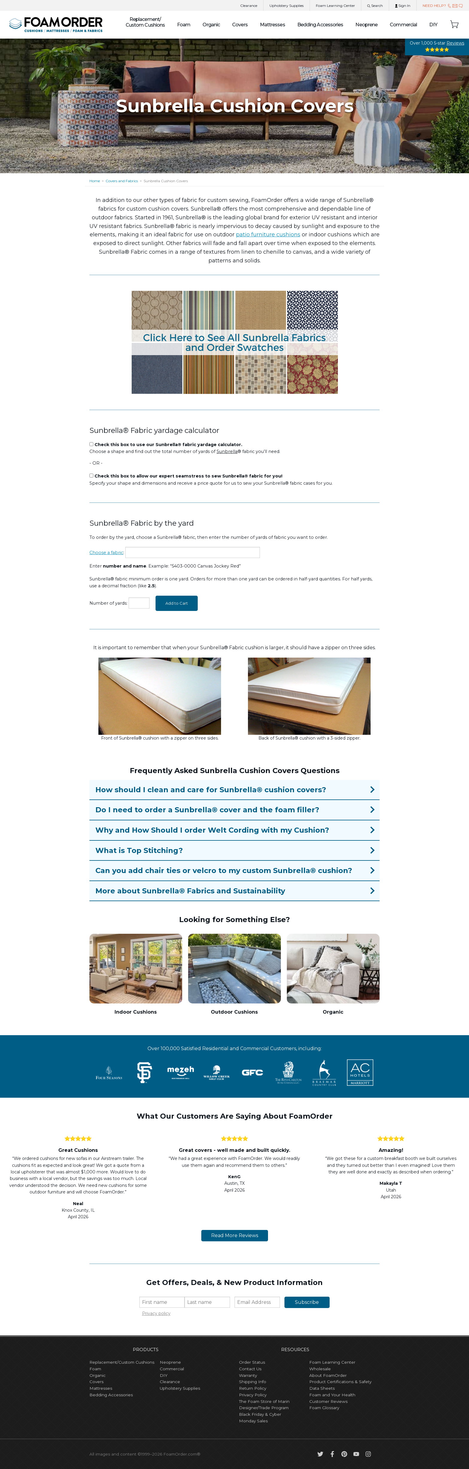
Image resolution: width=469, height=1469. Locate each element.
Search (375, 5)
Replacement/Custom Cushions (121, 1362)
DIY (433, 25)
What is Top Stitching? (139, 850)
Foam (183, 25)
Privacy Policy (253, 1394)
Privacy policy (156, 1313)
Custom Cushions (145, 22)
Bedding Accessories (320, 25)
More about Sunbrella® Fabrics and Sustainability (190, 890)
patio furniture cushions (268, 234)
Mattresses (272, 25)
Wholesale (320, 1368)
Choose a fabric (106, 552)
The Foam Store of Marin (264, 1401)
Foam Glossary (324, 1407)
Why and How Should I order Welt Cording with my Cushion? (212, 830)
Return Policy (252, 1388)
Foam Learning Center (332, 1362)
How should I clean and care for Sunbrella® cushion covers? (210, 789)
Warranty (248, 1375)
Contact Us (250, 1368)
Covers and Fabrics (122, 181)
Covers (240, 25)
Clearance (248, 5)
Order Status (252, 1362)
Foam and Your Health (332, 1394)
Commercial (403, 25)
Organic (211, 25)
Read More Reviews (234, 1235)
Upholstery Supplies (180, 1388)
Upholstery (286, 5)
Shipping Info (252, 1381)
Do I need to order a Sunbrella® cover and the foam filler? (207, 809)
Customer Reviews (328, 1401)
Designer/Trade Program (264, 1407)
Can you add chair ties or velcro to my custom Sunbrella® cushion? (223, 870)
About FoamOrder (328, 1375)
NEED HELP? (443, 5)
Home (94, 181)
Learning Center (335, 5)
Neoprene (366, 25)
